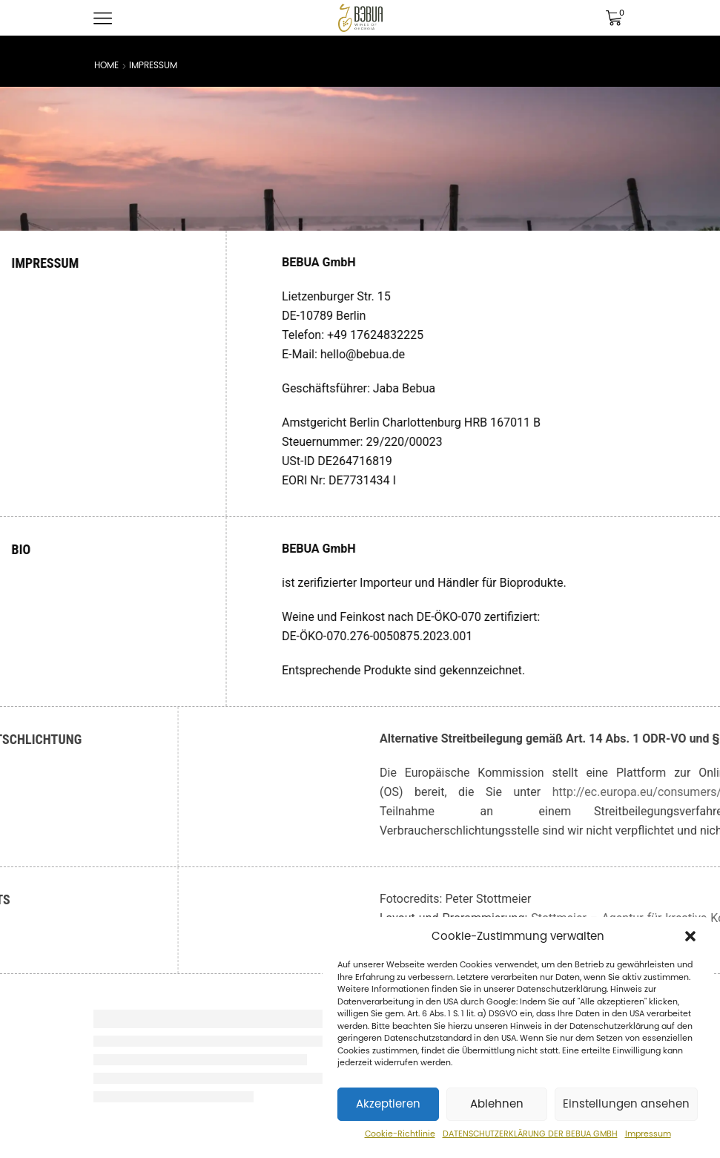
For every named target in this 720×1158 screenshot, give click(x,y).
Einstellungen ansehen (626, 1103)
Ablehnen (497, 1103)
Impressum (648, 1133)
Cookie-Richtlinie (400, 1133)
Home (106, 65)
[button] (690, 936)
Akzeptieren (388, 1103)
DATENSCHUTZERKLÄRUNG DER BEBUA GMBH (530, 1133)
